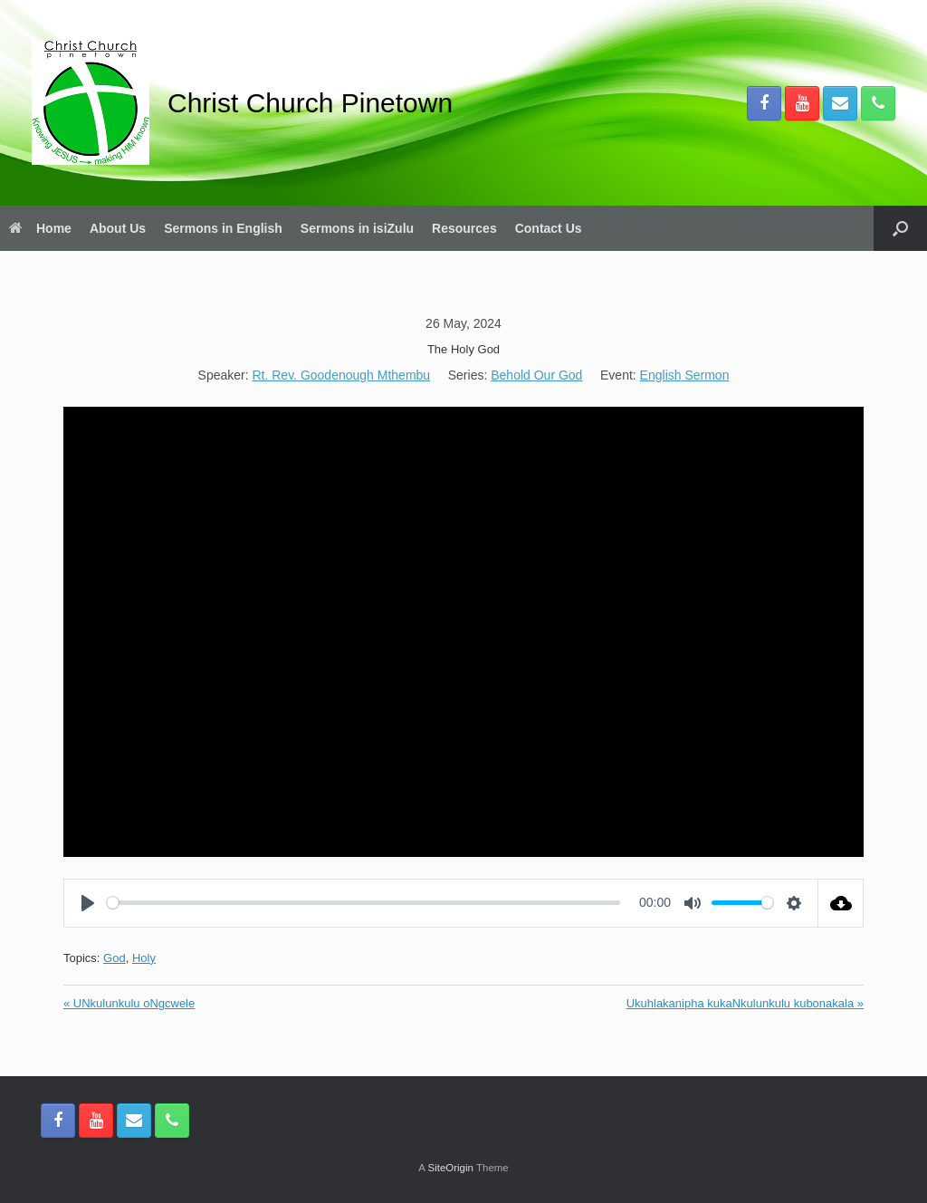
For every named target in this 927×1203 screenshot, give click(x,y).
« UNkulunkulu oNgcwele (129, 1003)
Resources (464, 228)
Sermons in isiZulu (357, 228)
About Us (118, 228)
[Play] (87, 903)
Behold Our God (536, 375)
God (114, 958)
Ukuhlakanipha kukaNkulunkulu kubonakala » (745, 1003)
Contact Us (548, 228)
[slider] (363, 902)
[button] (900, 228)
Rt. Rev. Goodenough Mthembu (341, 375)
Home (40, 228)
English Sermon (685, 375)
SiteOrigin (450, 1167)
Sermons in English (223, 228)
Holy (144, 958)
